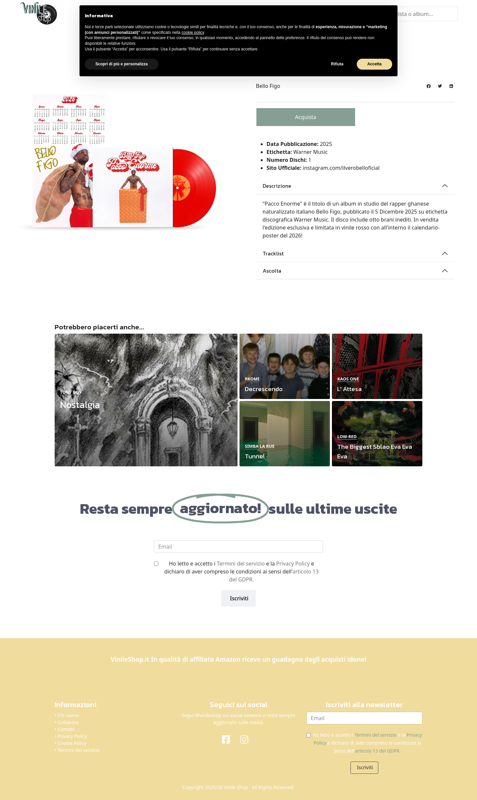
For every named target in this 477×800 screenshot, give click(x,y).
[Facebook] (229, 738)
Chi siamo (68, 714)
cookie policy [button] (193, 32)
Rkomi (252, 378)
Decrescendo (264, 388)
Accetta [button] (374, 64)
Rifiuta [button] (337, 64)
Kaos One (348, 378)
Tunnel (255, 455)
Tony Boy (71, 391)
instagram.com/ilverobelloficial (341, 167)
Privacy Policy (293, 562)
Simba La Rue (259, 445)
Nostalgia (80, 404)
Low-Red (346, 435)
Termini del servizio (241, 562)
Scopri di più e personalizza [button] (121, 64)
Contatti (66, 728)
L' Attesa (349, 388)
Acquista (305, 116)
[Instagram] (247, 738)
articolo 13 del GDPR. (378, 750)
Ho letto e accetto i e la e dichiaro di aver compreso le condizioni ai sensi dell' (241, 570)
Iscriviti (238, 597)
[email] (238, 545)
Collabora (68, 721)
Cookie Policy (72, 742)
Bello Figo (268, 85)
